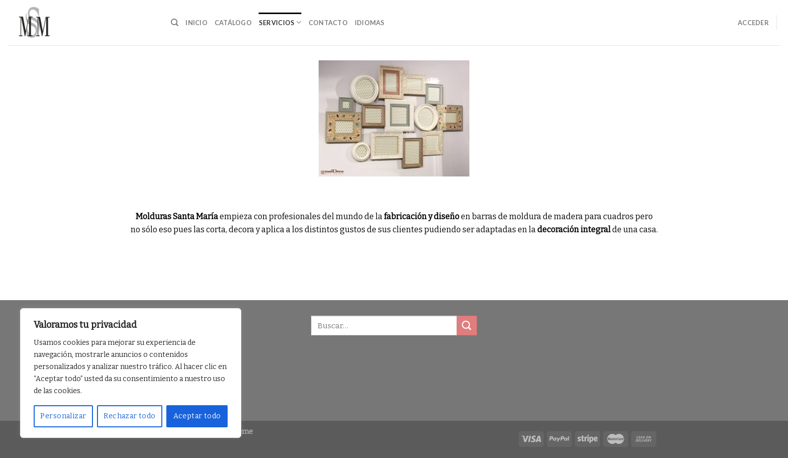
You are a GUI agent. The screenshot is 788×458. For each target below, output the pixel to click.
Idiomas (370, 23)
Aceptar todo (197, 416)
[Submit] (467, 325)
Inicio (196, 23)
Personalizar (63, 416)
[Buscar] (174, 22)
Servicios (280, 22)
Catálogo (233, 23)
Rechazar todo (129, 416)
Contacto (328, 23)
